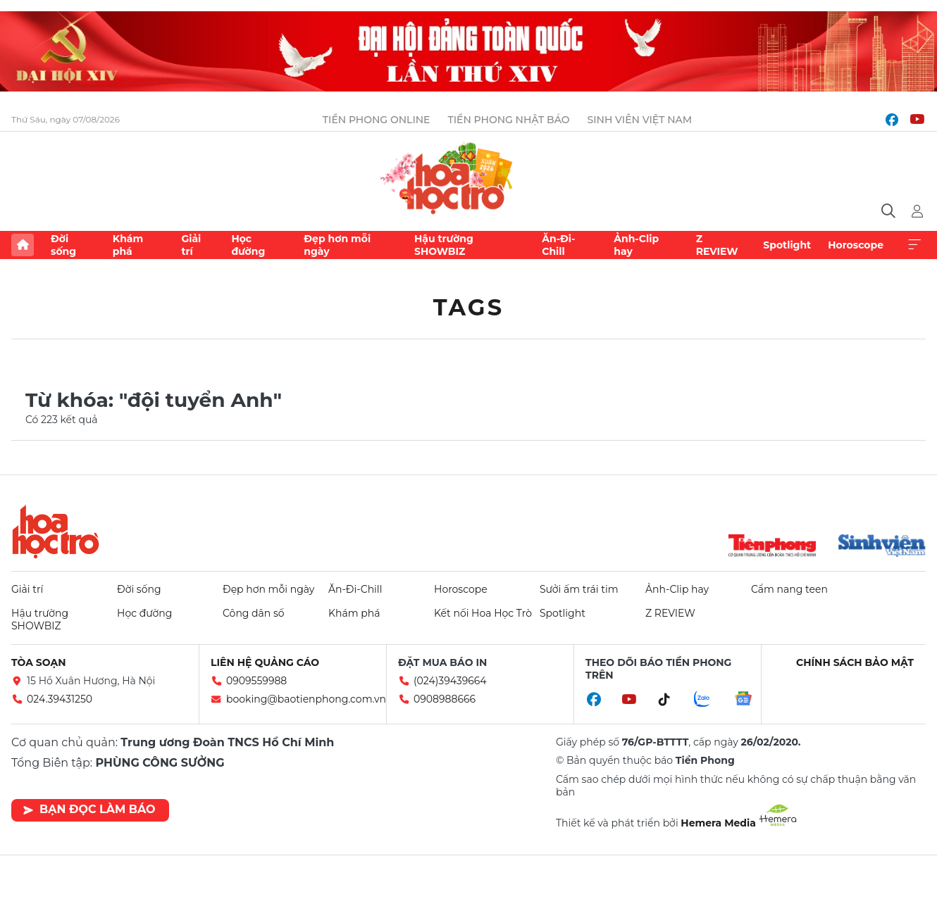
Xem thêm (914, 245)
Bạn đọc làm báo (89, 809)
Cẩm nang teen (789, 589)
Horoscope (855, 245)
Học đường (248, 245)
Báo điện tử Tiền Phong (469, 176)
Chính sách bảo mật (855, 662)
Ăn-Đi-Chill (558, 245)
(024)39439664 (450, 680)
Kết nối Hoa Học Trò (483, 613)
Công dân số (254, 613)
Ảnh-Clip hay (636, 245)
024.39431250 (59, 699)
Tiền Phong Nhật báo (508, 119)
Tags (468, 307)
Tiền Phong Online (376, 119)
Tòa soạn (38, 662)
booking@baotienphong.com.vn (306, 699)
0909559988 (256, 680)
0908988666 (445, 699)
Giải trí (191, 245)
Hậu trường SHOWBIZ (443, 245)
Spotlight (787, 245)
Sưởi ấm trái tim (579, 589)
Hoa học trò (55, 531)
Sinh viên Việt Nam (640, 119)
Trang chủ (22, 245)
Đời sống (63, 245)
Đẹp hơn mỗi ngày (337, 245)
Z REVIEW (717, 245)
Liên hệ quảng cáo (265, 662)
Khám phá (128, 245)
